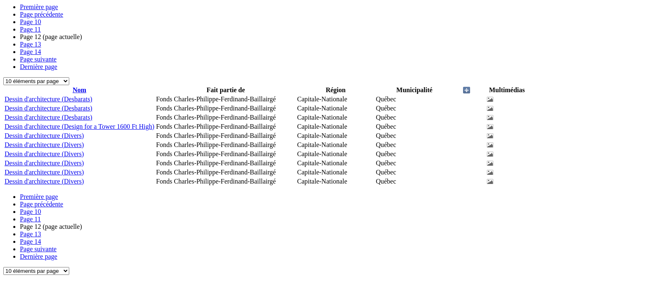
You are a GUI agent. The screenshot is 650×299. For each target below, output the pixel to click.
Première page (39, 6)
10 (30, 21)
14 (30, 51)
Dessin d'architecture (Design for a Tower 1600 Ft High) (79, 126)
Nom (79, 89)
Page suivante (38, 59)
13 (30, 44)
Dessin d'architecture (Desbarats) (48, 99)
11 (30, 29)
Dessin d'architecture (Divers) (44, 135)
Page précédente (41, 14)
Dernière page (38, 66)
